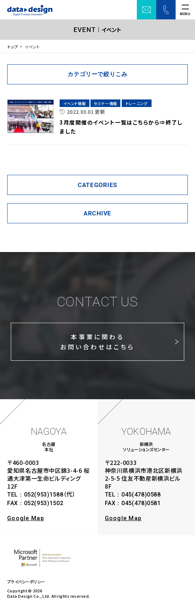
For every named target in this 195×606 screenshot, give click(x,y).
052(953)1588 (44, 494)
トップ (12, 47)
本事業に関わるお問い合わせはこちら (97, 341)
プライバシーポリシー (26, 581)
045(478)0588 (141, 494)
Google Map (25, 518)
